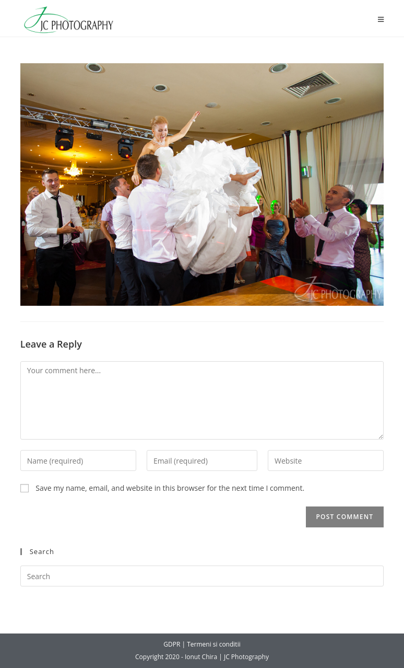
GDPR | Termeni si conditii (201, 644)
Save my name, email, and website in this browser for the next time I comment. (169, 488)
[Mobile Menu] (381, 19)
